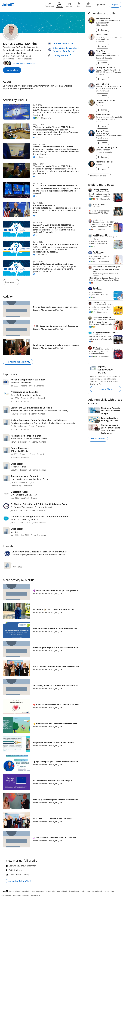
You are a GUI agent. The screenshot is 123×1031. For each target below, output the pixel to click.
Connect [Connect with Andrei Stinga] (102, 46)
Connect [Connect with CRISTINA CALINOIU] (102, 110)
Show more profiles (99, 176)
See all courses (98, 438)
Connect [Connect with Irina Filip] (102, 63)
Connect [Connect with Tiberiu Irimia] (102, 143)
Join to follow (12, 70)
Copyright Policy (97, 891)
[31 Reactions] (92, 229)
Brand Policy (109, 891)
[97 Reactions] (93, 261)
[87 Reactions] (92, 312)
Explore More (105, 389)
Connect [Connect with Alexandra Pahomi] (102, 169)
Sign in (115, 4)
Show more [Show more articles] (11, 282)
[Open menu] (80, 35)
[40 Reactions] (93, 356)
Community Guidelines (21, 895)
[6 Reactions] (92, 327)
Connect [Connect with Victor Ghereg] (102, 95)
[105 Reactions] (93, 199)
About (17, 891)
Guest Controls (6, 895)
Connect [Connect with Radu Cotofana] (102, 30)
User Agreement (38, 891)
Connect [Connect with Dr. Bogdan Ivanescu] (102, 79)
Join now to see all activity (18, 361)
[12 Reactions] (93, 297)
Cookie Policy (85, 891)
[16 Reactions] (92, 246)
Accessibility (26, 891)
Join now (101, 4)
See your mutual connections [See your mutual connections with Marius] (24, 63)
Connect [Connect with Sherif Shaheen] (102, 126)
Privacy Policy (50, 891)
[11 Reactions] (92, 283)
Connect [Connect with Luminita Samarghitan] (102, 157)
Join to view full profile (18, 881)
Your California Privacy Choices (68, 891)
